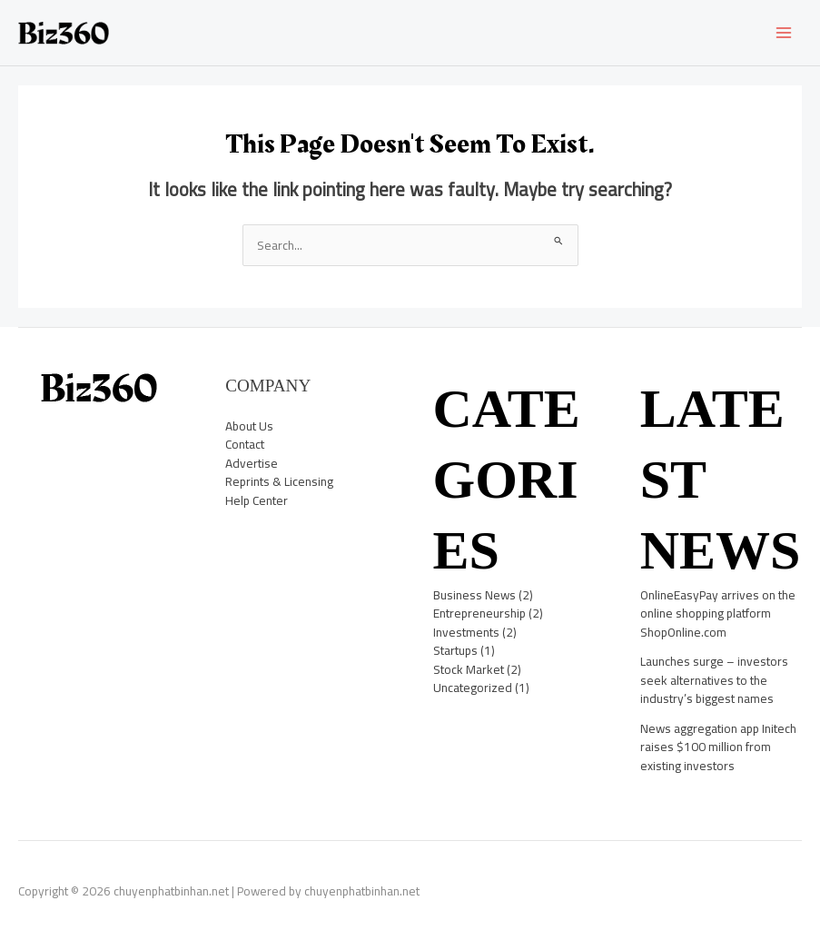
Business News (474, 595)
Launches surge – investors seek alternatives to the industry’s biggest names (714, 679)
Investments (466, 632)
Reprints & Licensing (279, 481)
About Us (249, 426)
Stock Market (468, 669)
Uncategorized (472, 687)
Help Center (256, 500)
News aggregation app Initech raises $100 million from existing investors (718, 747)
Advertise (251, 463)
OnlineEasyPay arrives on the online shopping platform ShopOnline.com (717, 613)
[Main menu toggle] (784, 33)
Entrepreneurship (479, 613)
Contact (244, 444)
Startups (455, 650)
